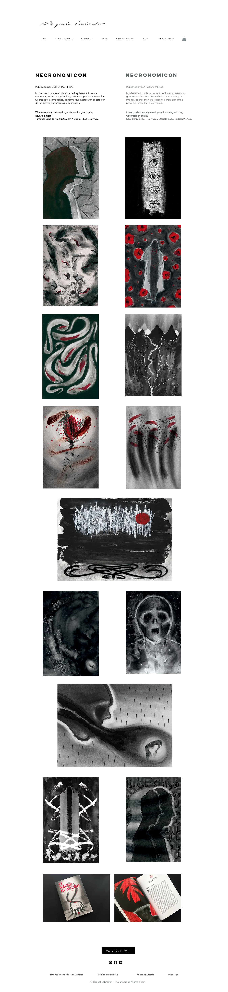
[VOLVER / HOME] (118, 950)
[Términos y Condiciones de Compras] (66, 974)
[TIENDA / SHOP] (166, 38)
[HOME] (43, 38)
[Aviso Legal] (173, 974)
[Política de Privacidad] (108, 974)
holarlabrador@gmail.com (130, 981)
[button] (184, 38)
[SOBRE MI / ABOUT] (64, 38)
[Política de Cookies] (145, 974)
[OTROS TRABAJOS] (125, 38)
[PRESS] (104, 38)
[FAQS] (146, 38)
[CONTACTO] (87, 38)
